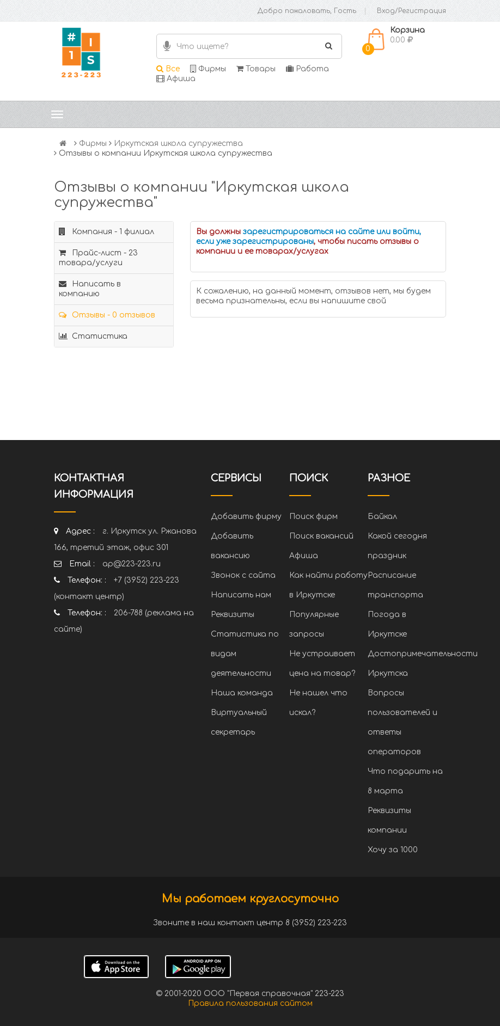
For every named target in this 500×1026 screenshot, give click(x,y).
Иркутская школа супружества (178, 143)
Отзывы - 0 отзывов (107, 315)
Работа (307, 69)
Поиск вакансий (321, 536)
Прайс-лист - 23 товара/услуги (98, 258)
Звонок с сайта (243, 575)
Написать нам (241, 595)
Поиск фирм (313, 516)
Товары (256, 69)
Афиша (176, 79)
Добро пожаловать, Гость (307, 11)
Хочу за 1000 (393, 850)
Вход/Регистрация (411, 11)
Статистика (93, 336)
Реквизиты (232, 614)
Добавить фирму (246, 516)
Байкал (382, 516)
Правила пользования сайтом (250, 1003)
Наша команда (242, 693)
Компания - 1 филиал (106, 232)
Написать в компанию (90, 289)
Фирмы (208, 69)
